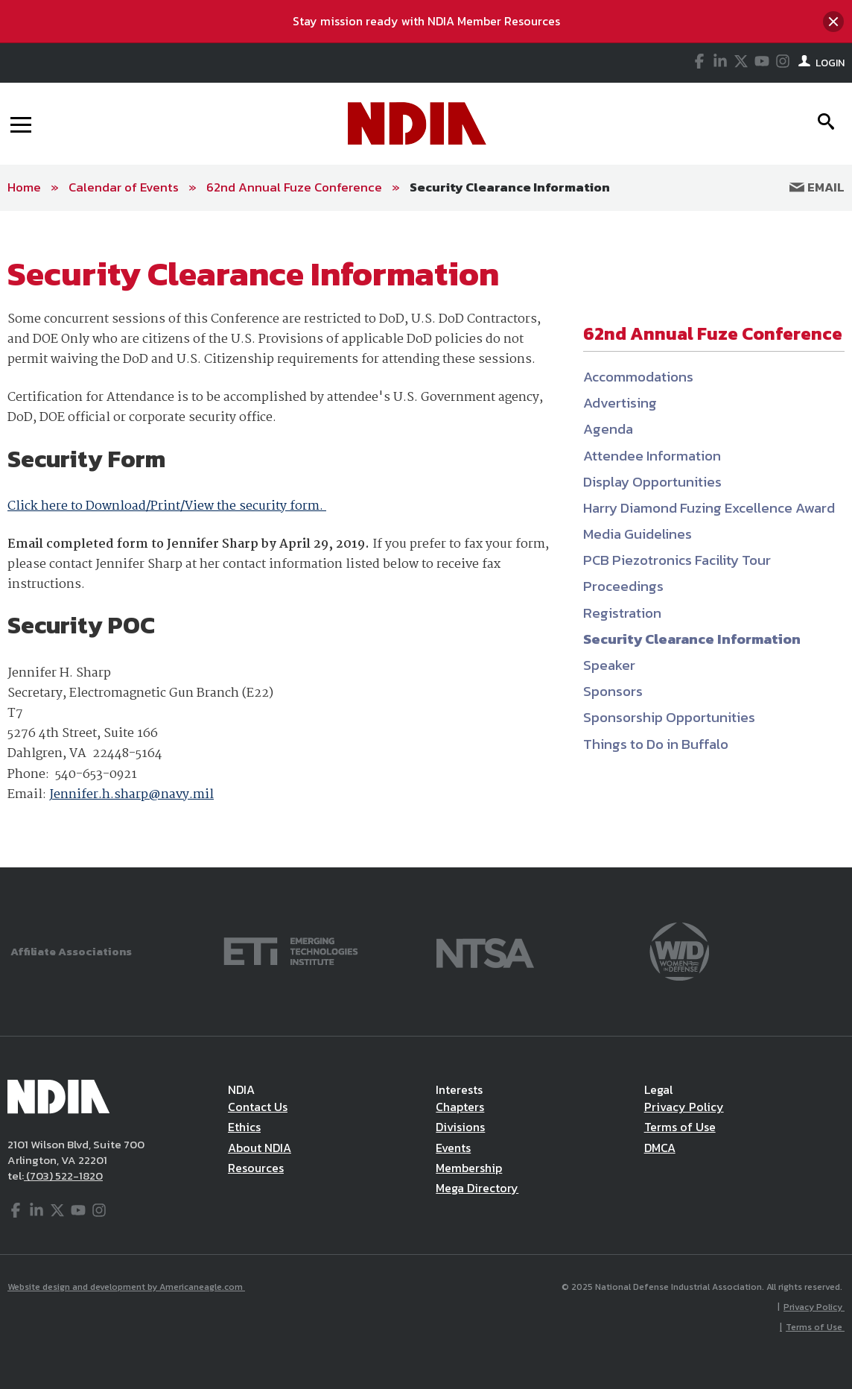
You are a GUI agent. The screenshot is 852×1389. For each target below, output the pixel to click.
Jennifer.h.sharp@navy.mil (131, 795)
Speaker (609, 665)
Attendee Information (652, 455)
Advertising (620, 403)
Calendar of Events (124, 187)
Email (817, 187)
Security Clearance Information (510, 187)
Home (24, 187)
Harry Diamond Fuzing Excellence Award (709, 508)
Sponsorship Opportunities (669, 717)
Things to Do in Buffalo (655, 744)
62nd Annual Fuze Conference (294, 187)
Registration (622, 613)
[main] (426, 539)
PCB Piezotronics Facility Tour (677, 560)
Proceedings (623, 586)
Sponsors (613, 691)
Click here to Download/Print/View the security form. (166, 506)
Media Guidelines (637, 534)
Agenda (608, 429)
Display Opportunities (652, 482)
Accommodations (638, 376)
